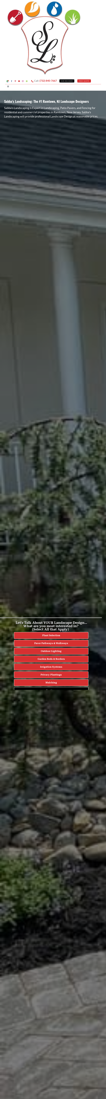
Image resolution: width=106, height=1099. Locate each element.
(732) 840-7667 (48, 80)
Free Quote (84, 81)
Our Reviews (67, 81)
